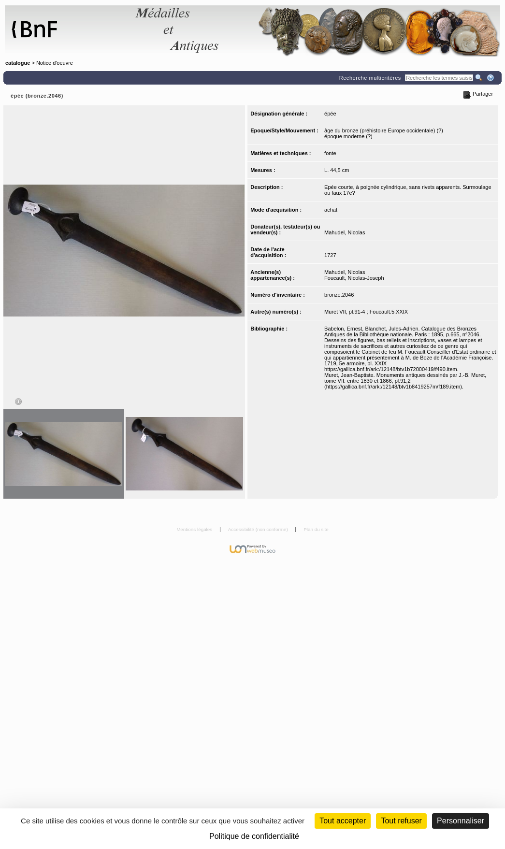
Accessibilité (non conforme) (258, 529)
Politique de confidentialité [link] (254, 836)
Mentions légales (195, 529)
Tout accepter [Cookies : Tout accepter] (342, 821)
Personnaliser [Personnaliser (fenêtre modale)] (460, 821)
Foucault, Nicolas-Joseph (354, 278)
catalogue (17, 63)
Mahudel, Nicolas (344, 232)
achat (330, 210)
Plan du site (316, 529)
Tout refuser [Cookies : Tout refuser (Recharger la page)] (401, 821)
